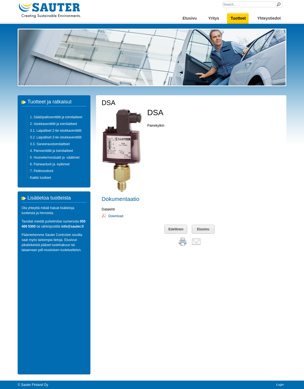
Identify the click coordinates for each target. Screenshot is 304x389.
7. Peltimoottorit (41, 171)
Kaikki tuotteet (40, 178)
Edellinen (176, 229)
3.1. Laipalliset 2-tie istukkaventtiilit (55, 131)
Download (115, 216)
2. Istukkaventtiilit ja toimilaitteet (53, 124)
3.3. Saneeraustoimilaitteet (50, 144)
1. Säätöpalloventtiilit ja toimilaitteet (56, 117)
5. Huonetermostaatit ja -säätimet (54, 157)
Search (278, 4)
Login (280, 384)
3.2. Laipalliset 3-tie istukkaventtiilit (55, 137)
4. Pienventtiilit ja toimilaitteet (51, 151)
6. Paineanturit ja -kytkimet (49, 164)
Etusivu (203, 229)
